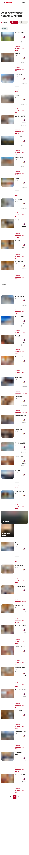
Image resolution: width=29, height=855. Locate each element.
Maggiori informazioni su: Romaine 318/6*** (14, 740)
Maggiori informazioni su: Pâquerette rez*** (14, 500)
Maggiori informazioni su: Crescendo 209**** (14, 762)
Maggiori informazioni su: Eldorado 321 (14, 325)
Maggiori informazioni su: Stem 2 (14, 62)
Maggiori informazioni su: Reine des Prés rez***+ (14, 677)
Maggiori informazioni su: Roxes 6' (14, 479)
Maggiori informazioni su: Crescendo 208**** (14, 552)
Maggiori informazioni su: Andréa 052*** (14, 574)
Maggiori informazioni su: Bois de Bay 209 (14, 421)
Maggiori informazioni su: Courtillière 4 (14, 405)
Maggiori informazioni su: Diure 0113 (14, 104)
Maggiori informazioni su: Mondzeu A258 (14, 448)
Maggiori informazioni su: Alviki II (14, 250)
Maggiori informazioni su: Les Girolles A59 (14, 125)
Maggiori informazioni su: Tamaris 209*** (14, 614)
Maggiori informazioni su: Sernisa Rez (14, 208)
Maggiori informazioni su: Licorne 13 (14, 146)
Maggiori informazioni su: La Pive (14, 187)
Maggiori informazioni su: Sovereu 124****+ (14, 784)
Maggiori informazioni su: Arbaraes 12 (14, 366)
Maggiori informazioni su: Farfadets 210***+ (14, 699)
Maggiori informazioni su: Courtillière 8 (14, 83)
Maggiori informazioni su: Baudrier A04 (14, 42)
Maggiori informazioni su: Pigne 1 (14, 345)
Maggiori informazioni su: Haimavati (14, 386)
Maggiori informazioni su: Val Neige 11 (14, 166)
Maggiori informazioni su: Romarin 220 (14, 462)
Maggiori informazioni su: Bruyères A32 (14, 305)
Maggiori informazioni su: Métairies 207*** (14, 635)
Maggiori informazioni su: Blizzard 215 (14, 270)
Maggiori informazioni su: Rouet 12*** (14, 720)
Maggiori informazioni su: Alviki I (14, 229)
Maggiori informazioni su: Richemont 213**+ (14, 594)
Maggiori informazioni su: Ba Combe (14, 435)
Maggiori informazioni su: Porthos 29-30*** (14, 655)
